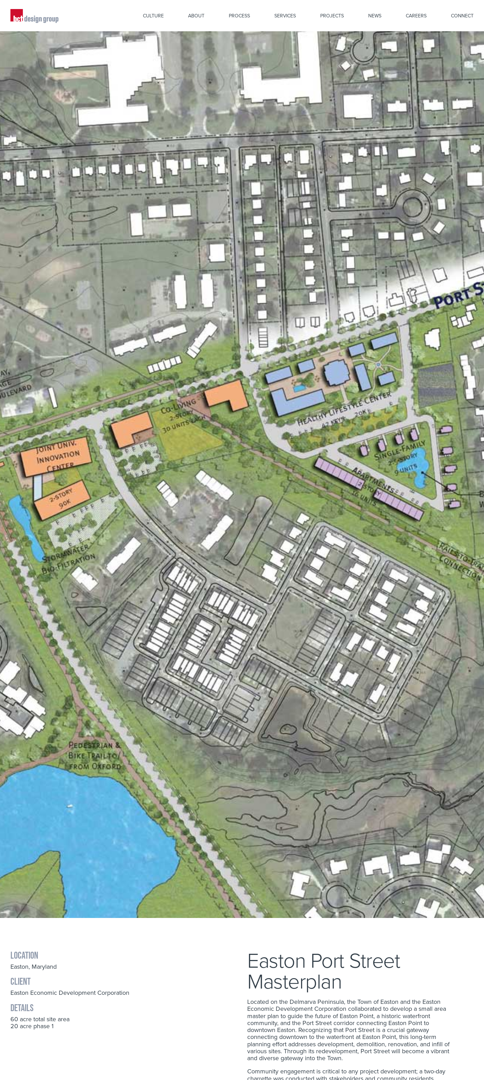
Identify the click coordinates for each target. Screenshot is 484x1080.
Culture (153, 15)
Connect (462, 15)
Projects (332, 15)
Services (285, 15)
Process (239, 15)
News (374, 15)
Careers (416, 15)
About (196, 15)
